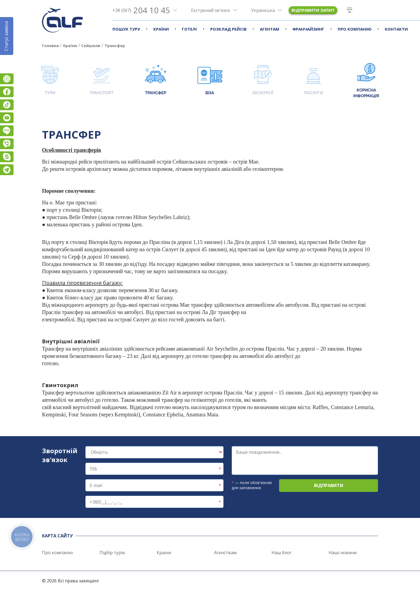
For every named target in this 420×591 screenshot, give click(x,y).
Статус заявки (6, 36)
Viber (7, 143)
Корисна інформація (366, 80)
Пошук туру (126, 29)
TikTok (7, 104)
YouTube (7, 117)
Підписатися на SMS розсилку (7, 130)
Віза (210, 80)
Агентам (269, 29)
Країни (161, 29)
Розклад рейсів (228, 29)
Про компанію (354, 29)
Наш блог (282, 553)
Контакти (396, 29)
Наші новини (343, 553)
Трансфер (155, 80)
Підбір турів (112, 553)
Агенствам (225, 553)
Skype (7, 156)
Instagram (7, 78)
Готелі (189, 29)
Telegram (7, 169)
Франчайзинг (308, 29)
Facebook (7, 91)
